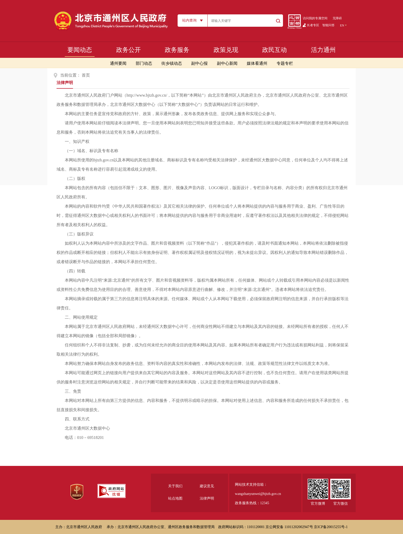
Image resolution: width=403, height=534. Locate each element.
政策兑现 (226, 50)
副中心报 (199, 63)
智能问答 (328, 25)
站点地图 (175, 498)
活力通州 (323, 50)
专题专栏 (285, 63)
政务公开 (128, 50)
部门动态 (144, 63)
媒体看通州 (257, 63)
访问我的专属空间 (315, 18)
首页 (86, 75)
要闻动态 (79, 50)
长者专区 (313, 25)
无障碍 (337, 18)
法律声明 (65, 82)
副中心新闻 (227, 63)
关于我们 (175, 486)
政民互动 (274, 50)
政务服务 (177, 50)
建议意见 (207, 486)
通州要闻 (118, 63)
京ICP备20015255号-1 (330, 527)
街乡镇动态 (171, 63)
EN (342, 25)
